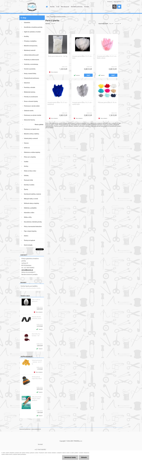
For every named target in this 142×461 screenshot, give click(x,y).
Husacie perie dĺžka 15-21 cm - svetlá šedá (82, 103)
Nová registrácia (117, 1)
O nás (57, 7)
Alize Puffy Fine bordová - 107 (36, 335)
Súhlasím (84, 457)
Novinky (52, 7)
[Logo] (31, 6)
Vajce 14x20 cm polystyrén (36, 300)
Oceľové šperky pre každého (29, 286)
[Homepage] (47, 7)
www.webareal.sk (36, 429)
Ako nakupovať (65, 7)
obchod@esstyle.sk (27, 270)
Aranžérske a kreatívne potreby (58, 16)
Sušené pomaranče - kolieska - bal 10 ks (37, 362)
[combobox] (111, 24)
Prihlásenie (109, 1)
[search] (114, 7)
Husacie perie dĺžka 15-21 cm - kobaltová (58, 103)
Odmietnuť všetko (70, 457)
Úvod (48, 16)
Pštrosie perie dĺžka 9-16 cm (107, 102)
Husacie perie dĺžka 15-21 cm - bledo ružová (107, 57)
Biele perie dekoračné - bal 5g (57, 56)
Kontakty (86, 7)
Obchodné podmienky (77, 7)
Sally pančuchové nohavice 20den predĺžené (36, 398)
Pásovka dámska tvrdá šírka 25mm (36, 317)
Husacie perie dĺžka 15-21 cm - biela (82, 57)
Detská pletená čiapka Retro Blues (37, 377)
